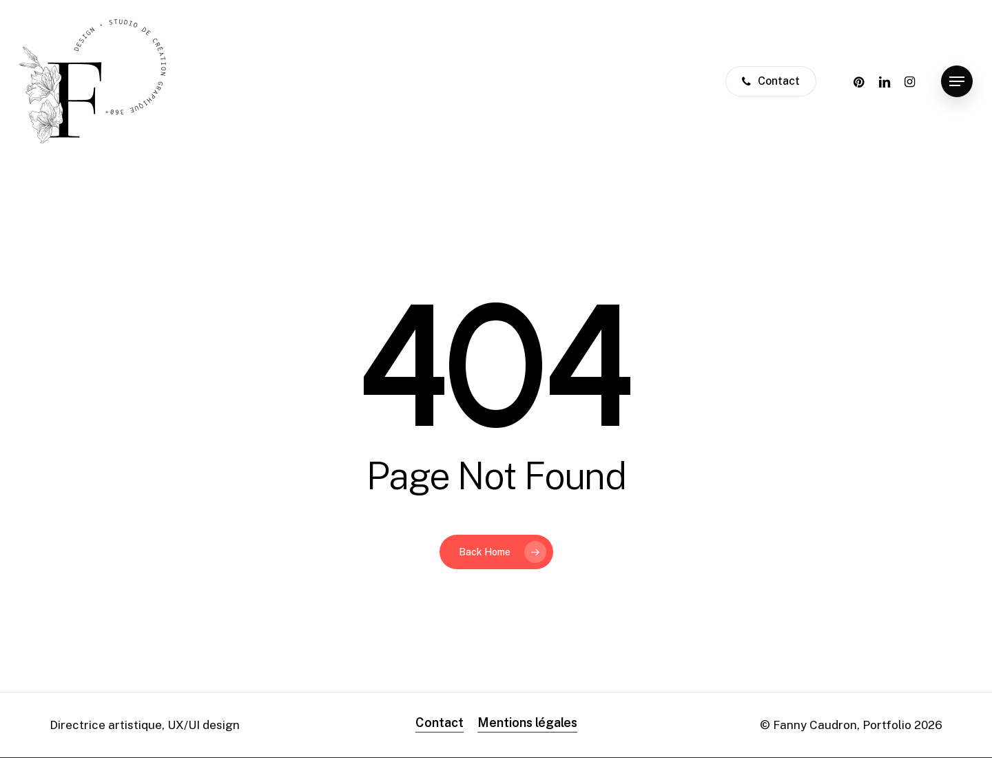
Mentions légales (527, 722)
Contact (439, 722)
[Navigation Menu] (957, 81)
